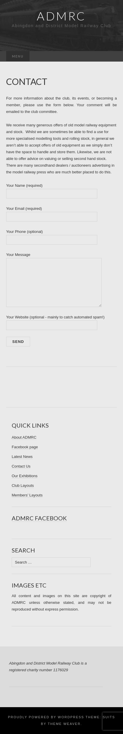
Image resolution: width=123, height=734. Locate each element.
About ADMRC (24, 437)
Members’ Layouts (27, 495)
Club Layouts (23, 485)
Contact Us (21, 466)
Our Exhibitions (24, 476)
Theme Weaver (64, 724)
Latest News (22, 456)
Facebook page (25, 447)
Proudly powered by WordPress (46, 717)
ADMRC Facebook (39, 518)
